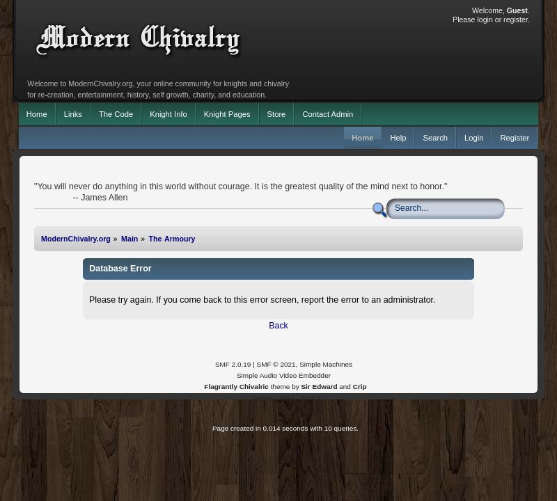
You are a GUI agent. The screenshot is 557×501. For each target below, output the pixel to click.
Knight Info (168, 114)
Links (73, 114)
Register (514, 138)
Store (276, 114)
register (515, 19)
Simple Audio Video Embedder (284, 375)
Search (435, 138)
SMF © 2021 (276, 364)
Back (278, 326)
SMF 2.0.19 (233, 364)
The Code (116, 114)
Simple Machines (325, 364)
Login (473, 138)
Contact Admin (327, 114)
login (484, 19)
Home (36, 114)
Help (398, 138)
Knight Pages (227, 114)
